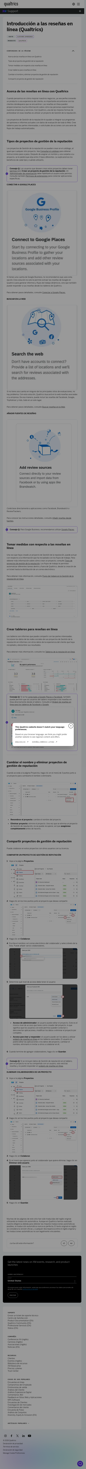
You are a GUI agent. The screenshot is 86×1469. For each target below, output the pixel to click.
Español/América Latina (43, 742)
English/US (20, 742)
